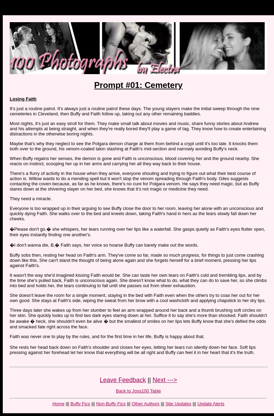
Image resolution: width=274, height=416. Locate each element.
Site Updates (178, 403)
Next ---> (165, 380)
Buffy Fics (80, 403)
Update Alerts (210, 403)
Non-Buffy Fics (111, 403)
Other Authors (146, 403)
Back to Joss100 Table (138, 390)
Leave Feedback (123, 380)
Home (58, 403)
